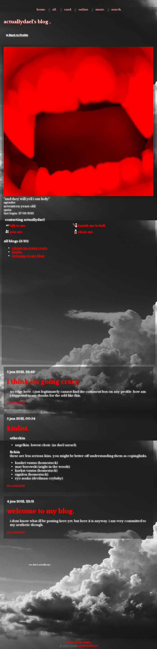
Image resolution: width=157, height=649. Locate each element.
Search (116, 9)
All (54, 9)
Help (79, 642)
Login (87, 642)
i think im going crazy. (30, 248)
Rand (67, 9)
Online (83, 9)
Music (99, 9)
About (70, 642)
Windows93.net (87, 645)
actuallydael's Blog (26, 21)
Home (41, 9)
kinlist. (17, 252)
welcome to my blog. (28, 256)
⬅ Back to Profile (17, 35)
